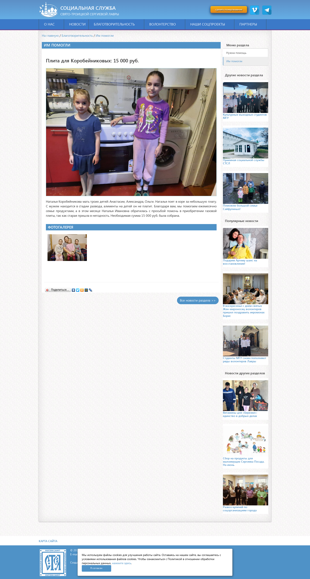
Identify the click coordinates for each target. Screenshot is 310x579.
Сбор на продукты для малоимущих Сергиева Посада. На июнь (243, 461)
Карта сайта (48, 541)
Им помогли (105, 35)
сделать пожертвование (228, 9)
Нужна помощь (236, 53)
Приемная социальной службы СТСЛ (243, 161)
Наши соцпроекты (210, 24)
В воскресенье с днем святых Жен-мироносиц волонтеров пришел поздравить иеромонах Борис (244, 310)
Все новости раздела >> (198, 300)
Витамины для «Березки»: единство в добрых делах (240, 414)
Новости (77, 24)
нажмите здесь (121, 563)
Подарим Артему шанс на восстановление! (240, 261)
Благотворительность (117, 24)
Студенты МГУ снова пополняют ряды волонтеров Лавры (244, 359)
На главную (50, 35)
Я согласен (96, 568)
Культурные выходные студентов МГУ (245, 116)
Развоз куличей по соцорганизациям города (240, 508)
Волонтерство (165, 24)
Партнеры (251, 24)
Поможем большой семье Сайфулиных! (240, 207)
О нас (52, 24)
